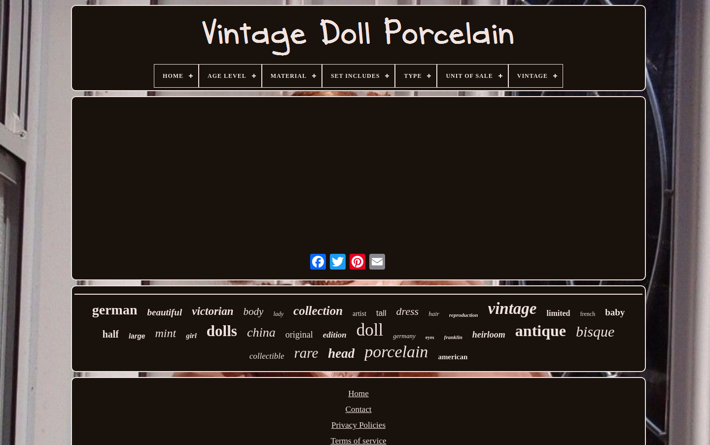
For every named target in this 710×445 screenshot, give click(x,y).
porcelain (396, 351)
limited (558, 313)
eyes (430, 337)
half (111, 334)
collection (318, 310)
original (299, 335)
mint (165, 333)
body (254, 311)
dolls (222, 331)
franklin (453, 337)
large (137, 336)
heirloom (488, 335)
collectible (266, 356)
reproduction (463, 315)
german (115, 309)
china (261, 332)
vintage (512, 308)
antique (540, 331)
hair (433, 313)
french (587, 313)
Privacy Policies (358, 425)
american (452, 357)
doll (369, 330)
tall (381, 313)
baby (615, 312)
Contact (359, 409)
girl (191, 336)
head (341, 353)
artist (359, 313)
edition (335, 335)
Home (358, 393)
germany (404, 336)
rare (306, 353)
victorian (212, 311)
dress (407, 311)
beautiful (164, 312)
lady (278, 313)
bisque (595, 331)
